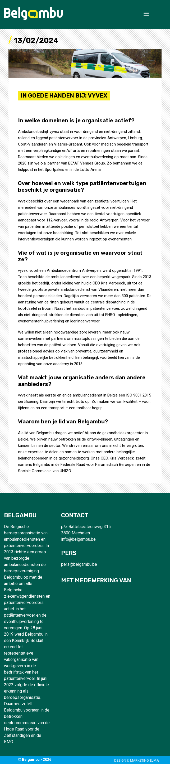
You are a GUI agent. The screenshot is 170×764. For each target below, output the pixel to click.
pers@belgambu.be (79, 564)
